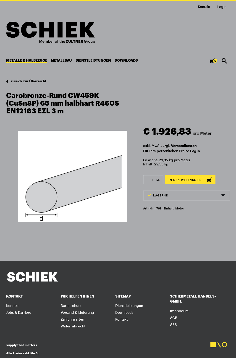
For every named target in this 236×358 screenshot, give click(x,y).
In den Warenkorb (190, 180)
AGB (173, 318)
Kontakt (204, 7)
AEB (173, 324)
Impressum (179, 311)
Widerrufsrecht (73, 326)
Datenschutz (71, 305)
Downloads (124, 312)
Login (195, 151)
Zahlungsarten (72, 319)
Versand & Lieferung (77, 312)
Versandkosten (184, 146)
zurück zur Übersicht (26, 81)
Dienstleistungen (129, 305)
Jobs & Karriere (18, 312)
